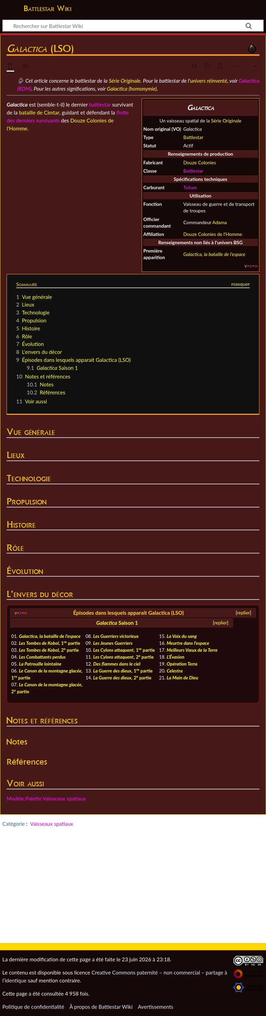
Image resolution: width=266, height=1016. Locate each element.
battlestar (100, 104)
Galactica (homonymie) (132, 88)
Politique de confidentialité (33, 1007)
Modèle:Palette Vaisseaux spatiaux (46, 798)
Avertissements (155, 1007)
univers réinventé (208, 80)
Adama (219, 222)
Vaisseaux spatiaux (51, 824)
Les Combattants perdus (42, 657)
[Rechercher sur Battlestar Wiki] (133, 25)
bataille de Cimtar (39, 112)
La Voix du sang (182, 636)
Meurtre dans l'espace (188, 643)
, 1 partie (49, 643)
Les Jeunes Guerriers (113, 643)
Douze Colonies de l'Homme (212, 234)
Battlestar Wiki (47, 8)
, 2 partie (49, 650)
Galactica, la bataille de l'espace (214, 254)
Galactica (106, 623)
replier (243, 612)
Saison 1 (128, 623)
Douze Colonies (199, 162)
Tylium (190, 187)
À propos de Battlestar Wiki (100, 1007)
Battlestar (193, 137)
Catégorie (13, 824)
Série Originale (125, 80)
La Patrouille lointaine (40, 664)
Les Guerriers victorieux (116, 636)
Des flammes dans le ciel (116, 664)
